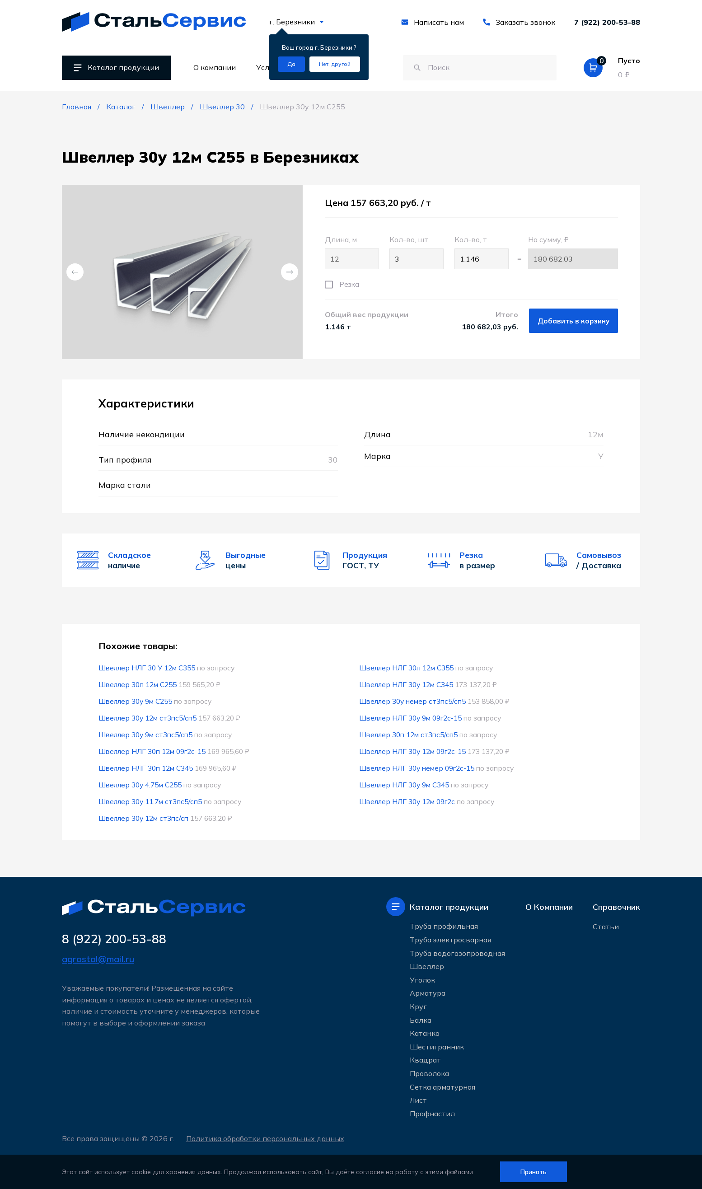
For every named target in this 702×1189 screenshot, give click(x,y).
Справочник (616, 907)
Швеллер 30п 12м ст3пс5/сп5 (408, 734)
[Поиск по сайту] (480, 67)
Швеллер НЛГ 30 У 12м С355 (146, 667)
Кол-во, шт (416, 252)
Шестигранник (437, 1046)
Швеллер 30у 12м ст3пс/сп (143, 818)
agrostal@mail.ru (98, 958)
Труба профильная (444, 926)
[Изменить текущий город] (334, 64)
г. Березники (296, 21)
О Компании (549, 907)
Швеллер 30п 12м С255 (137, 684)
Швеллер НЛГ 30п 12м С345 (145, 767)
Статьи (606, 926)
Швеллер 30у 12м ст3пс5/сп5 (147, 717)
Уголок (422, 979)
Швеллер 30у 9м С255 (135, 701)
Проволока (429, 1073)
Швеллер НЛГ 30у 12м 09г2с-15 (412, 751)
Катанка (425, 1033)
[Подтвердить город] (291, 64)
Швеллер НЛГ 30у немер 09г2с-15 (416, 767)
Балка (420, 1020)
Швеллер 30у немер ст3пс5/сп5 (412, 701)
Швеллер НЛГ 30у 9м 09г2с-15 (410, 717)
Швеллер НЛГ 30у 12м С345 (406, 684)
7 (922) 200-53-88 (607, 22)
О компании (214, 67)
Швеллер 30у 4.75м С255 (140, 784)
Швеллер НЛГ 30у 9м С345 (404, 784)
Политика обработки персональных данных (265, 1138)
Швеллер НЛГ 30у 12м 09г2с (407, 801)
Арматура (427, 992)
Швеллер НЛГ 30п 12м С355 (406, 667)
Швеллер (427, 966)
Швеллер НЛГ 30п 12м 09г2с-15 (152, 751)
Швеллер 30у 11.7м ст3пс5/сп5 (150, 801)
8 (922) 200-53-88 (114, 938)
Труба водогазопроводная (457, 953)
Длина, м (352, 252)
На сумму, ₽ (573, 252)
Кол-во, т (481, 252)
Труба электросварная (450, 939)
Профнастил (432, 1113)
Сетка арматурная (442, 1086)
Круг (418, 1006)
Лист (418, 1100)
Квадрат (425, 1059)
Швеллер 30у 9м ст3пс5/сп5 (145, 734)
